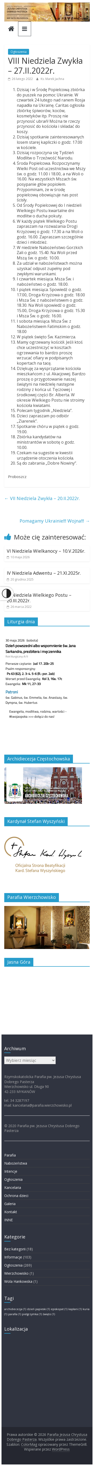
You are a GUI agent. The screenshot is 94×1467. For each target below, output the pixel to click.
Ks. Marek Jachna (52, 79)
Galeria (10, 1203)
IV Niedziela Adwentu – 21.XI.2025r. (44, 573)
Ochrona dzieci (16, 1195)
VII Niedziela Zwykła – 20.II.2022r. (42, 498)
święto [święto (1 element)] (49, 1314)
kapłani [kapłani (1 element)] (75, 1309)
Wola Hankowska (18, 1281)
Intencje (10, 1171)
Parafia (10, 1155)
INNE (8, 1219)
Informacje (13, 1257)
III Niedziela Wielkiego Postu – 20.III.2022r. (39, 598)
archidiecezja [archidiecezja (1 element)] (15, 1309)
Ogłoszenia (19, 52)
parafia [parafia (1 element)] (14, 1314)
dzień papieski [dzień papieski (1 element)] (38, 1309)
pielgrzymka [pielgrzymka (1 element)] (32, 1314)
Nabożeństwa (15, 1163)
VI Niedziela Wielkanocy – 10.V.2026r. (46, 551)
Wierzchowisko (16, 1273)
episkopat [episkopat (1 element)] (59, 1309)
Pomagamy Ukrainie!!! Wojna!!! (55, 521)
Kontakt (10, 1211)
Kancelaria (12, 1187)
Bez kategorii (15, 1249)
